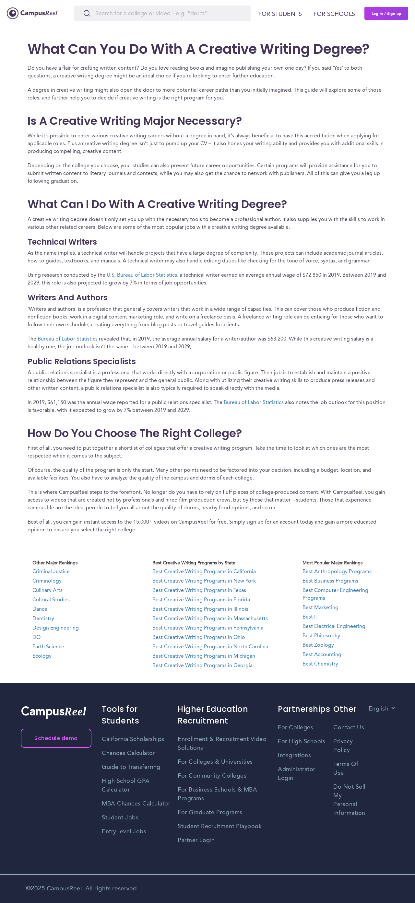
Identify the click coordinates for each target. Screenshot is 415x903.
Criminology (47, 581)
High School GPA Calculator (126, 785)
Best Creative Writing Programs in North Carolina (210, 647)
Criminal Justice (51, 571)
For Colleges (295, 728)
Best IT (310, 617)
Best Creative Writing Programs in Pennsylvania (207, 628)
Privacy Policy (343, 746)
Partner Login (196, 840)
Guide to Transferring (131, 767)
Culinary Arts (47, 590)
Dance (39, 609)
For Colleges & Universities (215, 762)
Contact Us (348, 728)
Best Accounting (321, 654)
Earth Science (48, 647)
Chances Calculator (128, 753)
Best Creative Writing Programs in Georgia (202, 665)
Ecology (42, 656)
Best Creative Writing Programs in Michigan (203, 656)
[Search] (162, 13)
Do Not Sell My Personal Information (349, 800)
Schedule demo (56, 738)
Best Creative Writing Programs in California (204, 571)
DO (36, 637)
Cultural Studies (51, 600)
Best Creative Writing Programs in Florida (201, 600)
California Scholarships (133, 739)
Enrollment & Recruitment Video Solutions (222, 743)
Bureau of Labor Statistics (68, 339)
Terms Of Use (345, 768)
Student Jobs (120, 818)
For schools (334, 14)
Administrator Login (296, 774)
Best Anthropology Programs (337, 571)
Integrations (294, 755)
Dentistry (43, 618)
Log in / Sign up (386, 13)
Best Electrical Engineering (333, 626)
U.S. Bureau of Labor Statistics (142, 275)
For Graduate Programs (210, 813)
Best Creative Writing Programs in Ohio (198, 637)
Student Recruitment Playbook (220, 826)
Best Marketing (320, 607)
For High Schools (301, 742)
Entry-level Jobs (124, 832)
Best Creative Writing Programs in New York (204, 581)
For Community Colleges (212, 776)
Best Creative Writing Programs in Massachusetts (210, 618)
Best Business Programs (330, 581)
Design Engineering (55, 628)
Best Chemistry (320, 664)
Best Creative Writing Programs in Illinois (200, 609)
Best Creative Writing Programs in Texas (199, 590)
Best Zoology (318, 645)
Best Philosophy (321, 636)
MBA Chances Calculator (136, 804)
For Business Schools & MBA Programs (217, 794)
